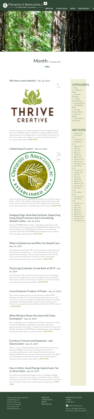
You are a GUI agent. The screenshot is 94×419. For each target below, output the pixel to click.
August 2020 (78, 203)
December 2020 (76, 189)
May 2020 (77, 210)
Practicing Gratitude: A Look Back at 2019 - (35, 270)
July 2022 (77, 148)
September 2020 (77, 200)
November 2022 (77, 136)
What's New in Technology (78, 119)
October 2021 (78, 170)
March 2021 (78, 181)
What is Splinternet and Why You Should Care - (35, 245)
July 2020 (77, 205)
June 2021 (77, 177)
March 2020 (78, 214)
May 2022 (77, 153)
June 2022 (77, 151)
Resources (83, 9)
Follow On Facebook (74, 406)
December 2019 (79, 221)
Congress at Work (77, 91)
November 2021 (77, 167)
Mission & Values (74, 398)
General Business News (77, 100)
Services (49, 9)
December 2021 (79, 164)
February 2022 (79, 159)
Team (68, 400)
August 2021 (78, 172)
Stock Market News (77, 106)
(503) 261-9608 (16, 404)
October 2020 (79, 197)
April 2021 (77, 179)
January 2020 (78, 218)
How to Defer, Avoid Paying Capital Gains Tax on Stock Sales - (34, 369)
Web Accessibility (81, 411)
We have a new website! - (29, 80)
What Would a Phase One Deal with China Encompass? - (32, 317)
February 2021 (78, 183)
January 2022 (78, 161)
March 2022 (78, 157)
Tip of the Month (76, 115)
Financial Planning (76, 95)
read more (33, 140)
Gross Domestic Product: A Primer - (35, 291)
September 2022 (77, 143)
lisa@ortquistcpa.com (13, 409)
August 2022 (78, 146)
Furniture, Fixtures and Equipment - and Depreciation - (31, 342)
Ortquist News (79, 103)
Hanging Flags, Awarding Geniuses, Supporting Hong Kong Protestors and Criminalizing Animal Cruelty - (34, 217)
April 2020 (78, 212)
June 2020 (77, 208)
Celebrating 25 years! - (28, 148)
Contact (70, 402)
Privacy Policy (70, 411)
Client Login (46, 3)
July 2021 (77, 175)
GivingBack (61, 9)
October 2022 (78, 140)
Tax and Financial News (77, 111)
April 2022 (77, 155)
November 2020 (77, 193)
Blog (75, 88)
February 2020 (79, 216)
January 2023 (78, 133)
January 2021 (78, 186)
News (72, 9)
